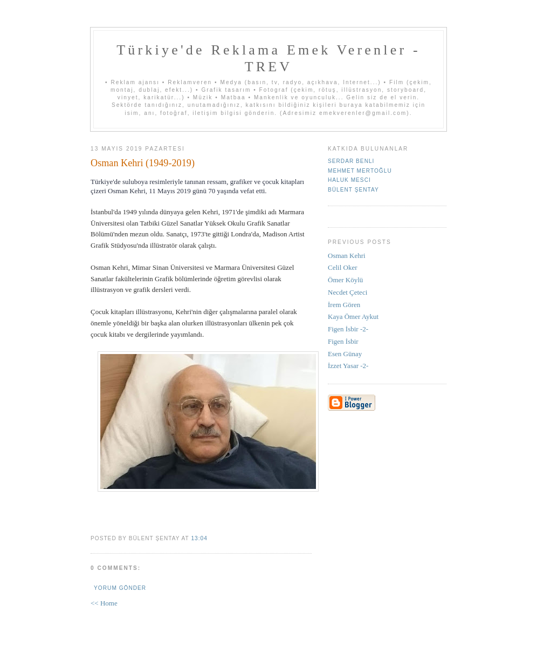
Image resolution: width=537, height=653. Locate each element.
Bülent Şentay (353, 190)
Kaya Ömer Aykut (353, 316)
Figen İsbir (343, 341)
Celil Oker (342, 267)
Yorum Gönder (120, 588)
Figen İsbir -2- (348, 329)
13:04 (199, 538)
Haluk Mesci (349, 180)
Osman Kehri (347, 255)
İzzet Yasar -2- (348, 366)
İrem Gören (344, 305)
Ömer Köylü (345, 280)
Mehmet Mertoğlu (360, 171)
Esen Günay (345, 354)
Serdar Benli (351, 161)
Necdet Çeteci (347, 292)
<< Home (104, 603)
